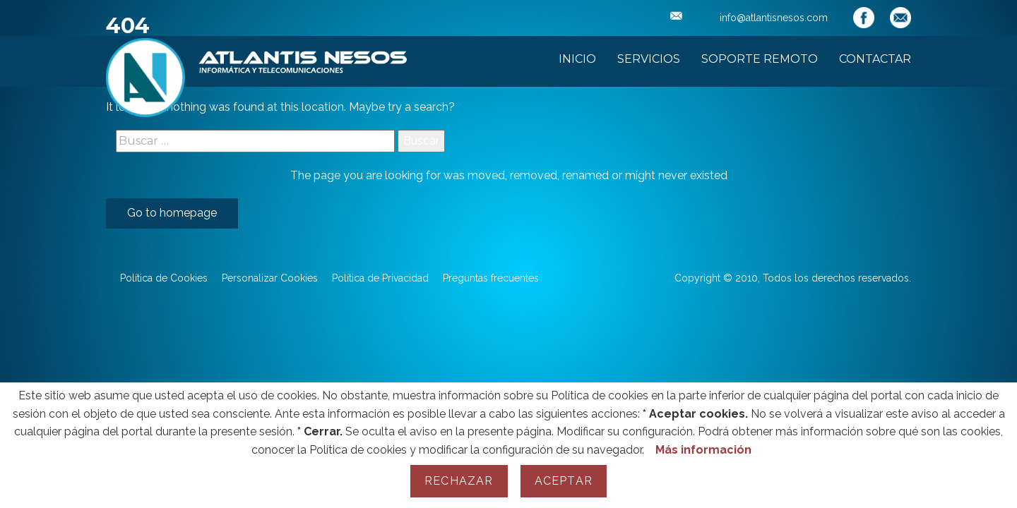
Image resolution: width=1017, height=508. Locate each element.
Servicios (648, 59)
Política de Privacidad (380, 278)
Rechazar (459, 481)
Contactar (875, 59)
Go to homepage (172, 212)
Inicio (577, 59)
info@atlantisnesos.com (749, 18)
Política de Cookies (164, 278)
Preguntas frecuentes (491, 278)
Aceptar (564, 481)
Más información (703, 449)
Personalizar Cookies (270, 278)
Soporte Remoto (759, 59)
